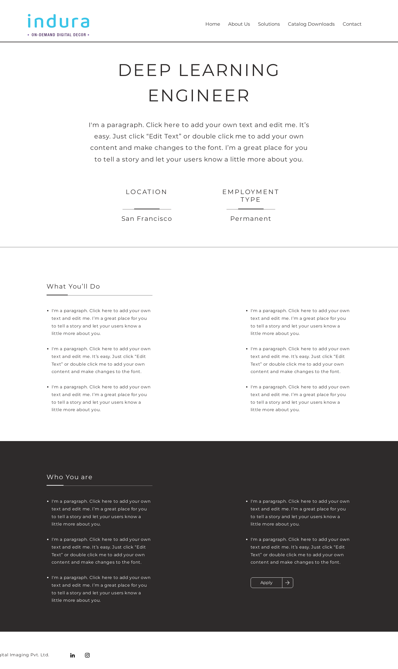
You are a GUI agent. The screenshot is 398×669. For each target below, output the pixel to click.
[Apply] (266, 582)
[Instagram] (87, 655)
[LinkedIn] (72, 655)
